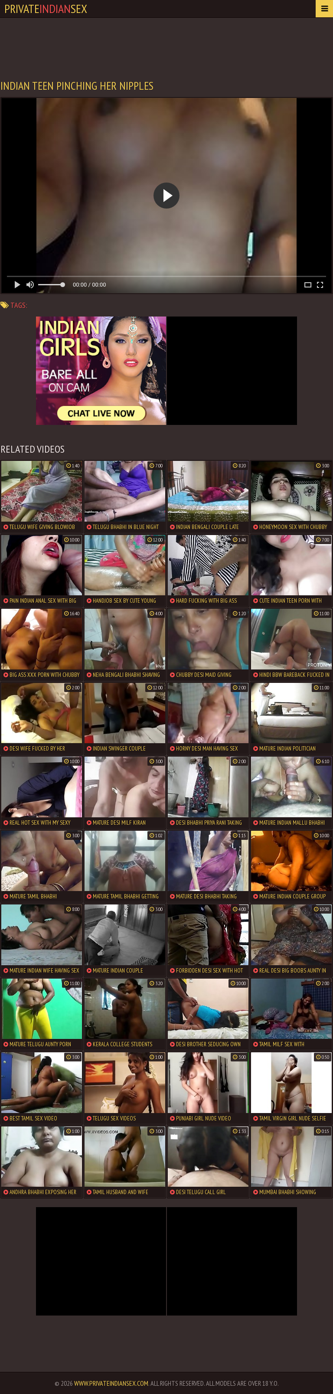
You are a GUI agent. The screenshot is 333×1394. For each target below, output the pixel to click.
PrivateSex (45, 8)
